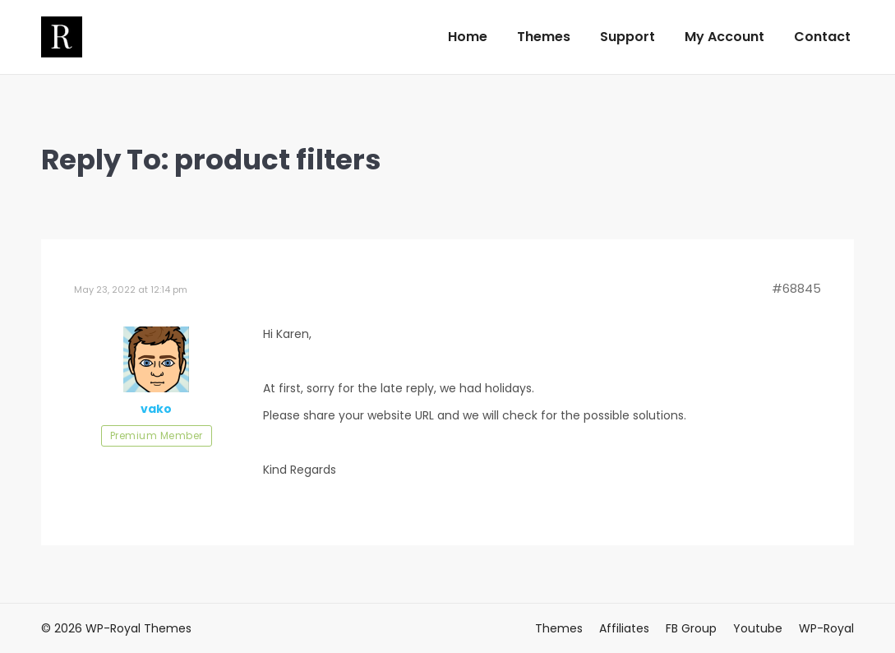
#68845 (796, 288)
